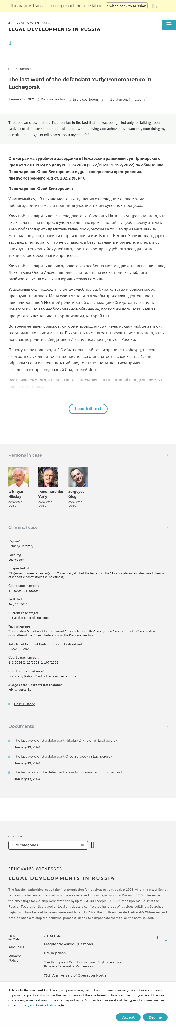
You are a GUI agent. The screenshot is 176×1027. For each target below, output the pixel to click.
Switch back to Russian (126, 6)
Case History (24, 704)
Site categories (25, 845)
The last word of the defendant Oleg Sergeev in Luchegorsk (63, 756)
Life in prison (55, 953)
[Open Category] (92, 845)
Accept (128, 1017)
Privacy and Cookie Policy (37, 1005)
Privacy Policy (14, 958)
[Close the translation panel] (172, 5)
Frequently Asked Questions (68, 944)
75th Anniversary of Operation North (75, 975)
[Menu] (169, 25)
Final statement (116, 99)
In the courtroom (85, 99)
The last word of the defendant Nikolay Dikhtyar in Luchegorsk (65, 740)
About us (16, 947)
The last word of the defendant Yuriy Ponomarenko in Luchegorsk (68, 772)
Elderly (140, 99)
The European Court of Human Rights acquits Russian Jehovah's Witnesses (83, 964)
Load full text (88, 409)
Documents (23, 69)
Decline (155, 1017)
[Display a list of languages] (154, 5)
